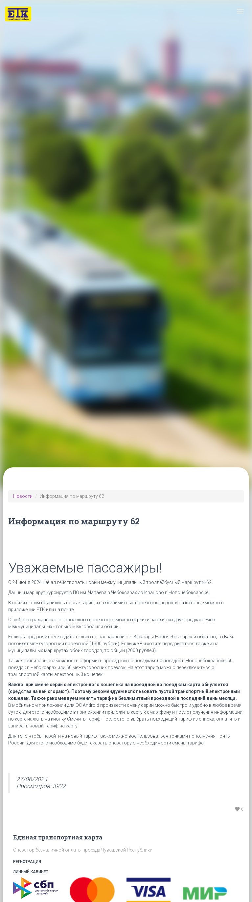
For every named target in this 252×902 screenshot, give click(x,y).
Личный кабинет (126, 872)
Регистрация (126, 862)
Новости (23, 496)
